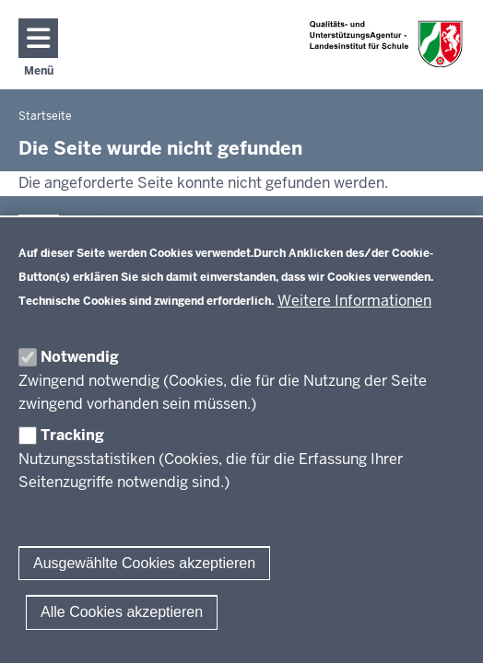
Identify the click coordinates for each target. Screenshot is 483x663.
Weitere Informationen (354, 300)
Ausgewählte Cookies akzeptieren (144, 563)
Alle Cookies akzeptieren (122, 612)
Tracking (72, 435)
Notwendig (80, 356)
